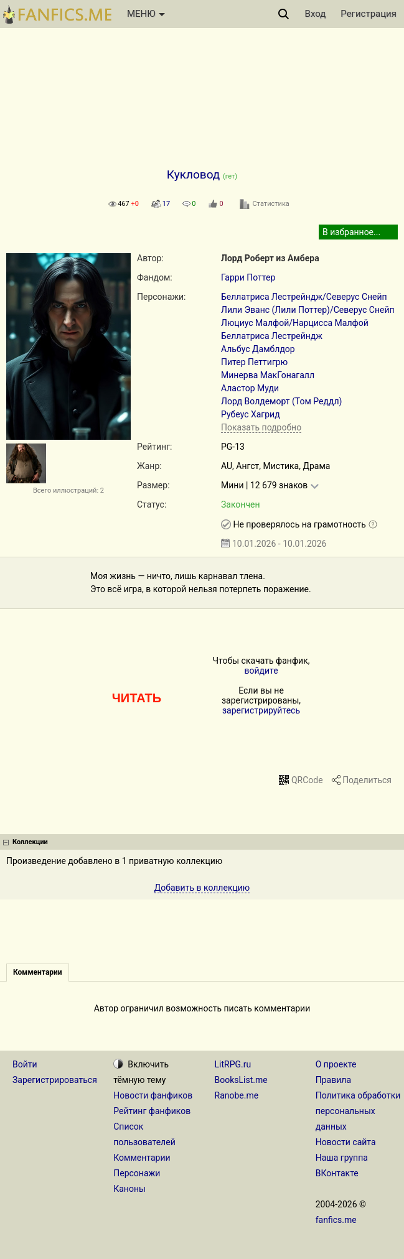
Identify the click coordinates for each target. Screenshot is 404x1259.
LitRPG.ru (233, 1064)
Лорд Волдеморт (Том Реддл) (281, 401)
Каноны (129, 1189)
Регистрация (369, 13)
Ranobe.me (237, 1095)
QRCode (307, 780)
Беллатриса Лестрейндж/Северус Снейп (304, 297)
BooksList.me (241, 1080)
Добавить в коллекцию (202, 888)
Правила (333, 1080)
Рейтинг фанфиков (151, 1111)
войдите (261, 671)
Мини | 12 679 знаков (264, 485)
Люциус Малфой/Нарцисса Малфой (295, 323)
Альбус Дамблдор (258, 349)
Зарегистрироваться (54, 1080)
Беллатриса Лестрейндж (271, 336)
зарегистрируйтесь (261, 710)
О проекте (336, 1064)
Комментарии (141, 1158)
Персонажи (136, 1173)
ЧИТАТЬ (136, 698)
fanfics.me (336, 1220)
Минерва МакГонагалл (267, 375)
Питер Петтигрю (254, 362)
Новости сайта (346, 1142)
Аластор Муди (250, 388)
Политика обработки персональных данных (358, 1110)
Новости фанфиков (152, 1095)
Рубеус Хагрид (250, 414)
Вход (315, 13)
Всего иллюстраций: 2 (68, 490)
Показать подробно (261, 427)
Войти (24, 1064)
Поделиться (367, 780)
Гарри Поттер (248, 277)
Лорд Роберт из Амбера (270, 258)
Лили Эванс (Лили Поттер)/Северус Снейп (308, 310)
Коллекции (30, 842)
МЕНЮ (146, 13)
